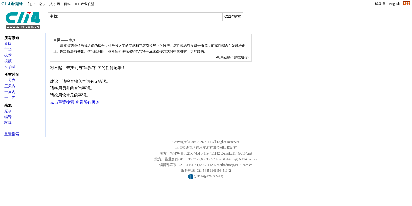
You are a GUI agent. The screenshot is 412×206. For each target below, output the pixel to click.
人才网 (54, 4)
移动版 (380, 4)
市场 (8, 49)
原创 (8, 111)
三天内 (9, 86)
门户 (31, 4)
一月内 (9, 97)
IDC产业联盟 (84, 4)
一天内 (9, 80)
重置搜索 (11, 134)
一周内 (9, 92)
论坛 (42, 4)
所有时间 (11, 74)
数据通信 (241, 57)
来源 (8, 105)
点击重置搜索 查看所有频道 (74, 102)
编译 (8, 117)
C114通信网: (12, 4)
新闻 (8, 43)
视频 (8, 61)
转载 (8, 122)
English (394, 4)
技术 (8, 55)
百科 (67, 4)
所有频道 (11, 38)
